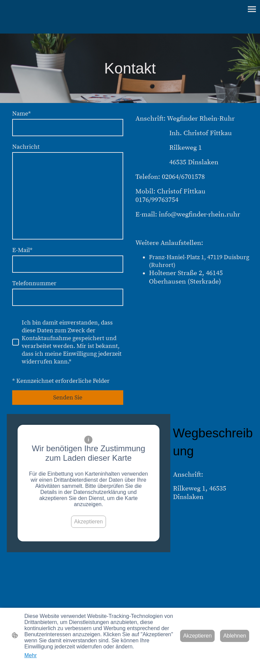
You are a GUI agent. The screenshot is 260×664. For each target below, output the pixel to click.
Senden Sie (67, 397)
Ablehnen (234, 636)
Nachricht (26, 147)
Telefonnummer (34, 283)
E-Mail (22, 250)
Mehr (30, 655)
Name (21, 114)
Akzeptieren (88, 521)
